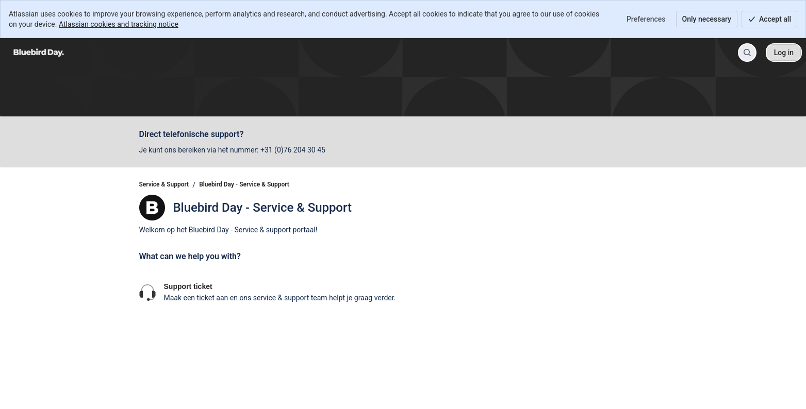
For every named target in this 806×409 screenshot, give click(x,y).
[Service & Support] (38, 52)
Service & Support (164, 184)
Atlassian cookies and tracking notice (118, 24)
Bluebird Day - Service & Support (244, 184)
